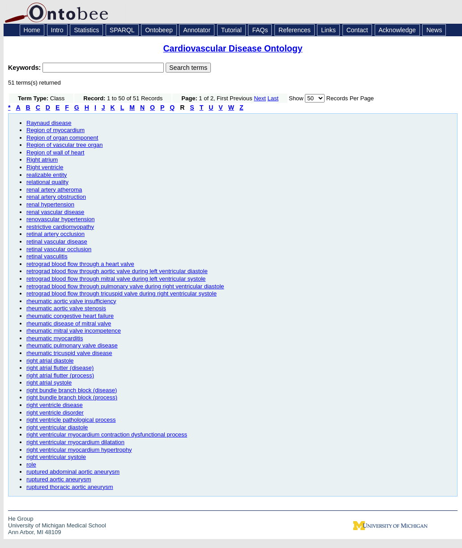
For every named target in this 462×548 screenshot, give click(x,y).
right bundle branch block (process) (71, 397)
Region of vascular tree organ (64, 144)
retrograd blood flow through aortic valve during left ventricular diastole (117, 271)
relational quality (47, 182)
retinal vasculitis (47, 256)
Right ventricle (44, 167)
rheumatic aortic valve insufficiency (71, 301)
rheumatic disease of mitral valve (68, 323)
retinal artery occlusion (55, 234)
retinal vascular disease (56, 241)
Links (328, 30)
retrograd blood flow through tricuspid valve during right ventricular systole (121, 293)
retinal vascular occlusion (58, 249)
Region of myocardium (55, 130)
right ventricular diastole (57, 427)
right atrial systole (49, 382)
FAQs (260, 30)
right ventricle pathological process (71, 419)
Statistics (86, 30)
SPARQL (122, 30)
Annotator (196, 30)
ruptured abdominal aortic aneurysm (73, 471)
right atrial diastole (50, 360)
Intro (57, 30)
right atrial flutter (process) (60, 375)
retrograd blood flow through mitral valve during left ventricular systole (115, 278)
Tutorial (231, 30)
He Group (20, 518)
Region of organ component (62, 137)
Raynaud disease (48, 123)
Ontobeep (159, 30)
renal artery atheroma (54, 189)
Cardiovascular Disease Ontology (232, 48)
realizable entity (46, 174)
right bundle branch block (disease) (71, 390)
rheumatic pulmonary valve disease (72, 345)
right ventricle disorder (55, 412)
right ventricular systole (56, 457)
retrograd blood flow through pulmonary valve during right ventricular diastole (125, 286)
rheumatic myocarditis (54, 338)
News (434, 30)
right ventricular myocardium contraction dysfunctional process (106, 434)
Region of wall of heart (55, 152)
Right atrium (42, 159)
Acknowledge (397, 30)
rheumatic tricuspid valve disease (69, 353)
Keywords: (25, 67)
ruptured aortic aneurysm (58, 479)
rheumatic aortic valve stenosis (66, 308)
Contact (357, 30)
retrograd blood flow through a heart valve (80, 264)
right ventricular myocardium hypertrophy (79, 449)
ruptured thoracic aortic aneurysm (69, 487)
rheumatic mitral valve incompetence (73, 330)
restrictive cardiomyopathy (60, 226)
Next (260, 98)
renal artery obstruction (56, 196)
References (294, 30)
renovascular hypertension (60, 219)
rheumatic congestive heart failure (70, 316)
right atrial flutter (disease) (60, 367)
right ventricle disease (54, 405)
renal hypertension (50, 204)
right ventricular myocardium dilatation (75, 442)
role (31, 464)
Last (273, 98)
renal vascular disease (55, 212)
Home (32, 30)
